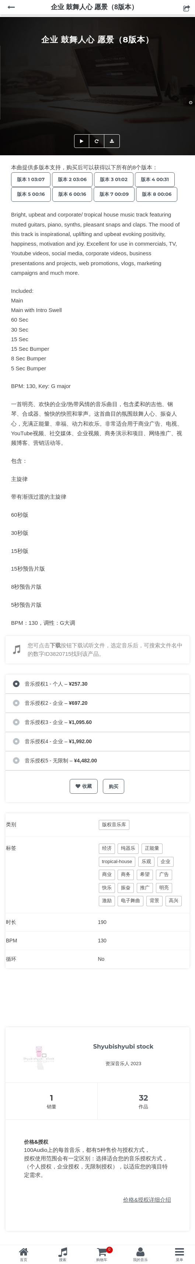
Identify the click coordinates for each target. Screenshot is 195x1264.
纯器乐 (128, 848)
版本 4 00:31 (155, 179)
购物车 (104, 1254)
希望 (145, 874)
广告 (164, 874)
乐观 (146, 861)
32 (143, 1097)
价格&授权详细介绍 (147, 1200)
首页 (23, 1260)
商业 (107, 874)
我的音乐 (140, 1260)
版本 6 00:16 (72, 194)
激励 (107, 900)
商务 (125, 874)
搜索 (62, 1260)
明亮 (164, 887)
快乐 (107, 887)
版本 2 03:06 (72, 179)
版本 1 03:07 (31, 179)
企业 (165, 861)
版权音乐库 (114, 824)
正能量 (152, 848)
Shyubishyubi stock (123, 1046)
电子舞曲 (130, 900)
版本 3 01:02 (114, 179)
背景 (154, 900)
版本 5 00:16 (31, 194)
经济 (107, 848)
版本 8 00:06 (156, 194)
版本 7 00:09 (114, 194)
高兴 (173, 900)
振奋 (125, 887)
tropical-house (117, 861)
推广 (145, 887)
